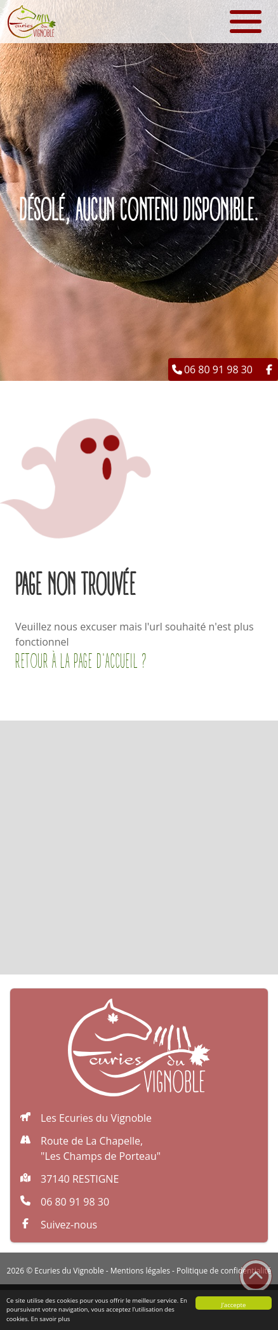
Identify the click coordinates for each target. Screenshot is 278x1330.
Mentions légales (140, 1270)
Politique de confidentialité (223, 1270)
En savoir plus (50, 1319)
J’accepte (234, 1305)
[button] (261, 16)
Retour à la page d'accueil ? (81, 662)
